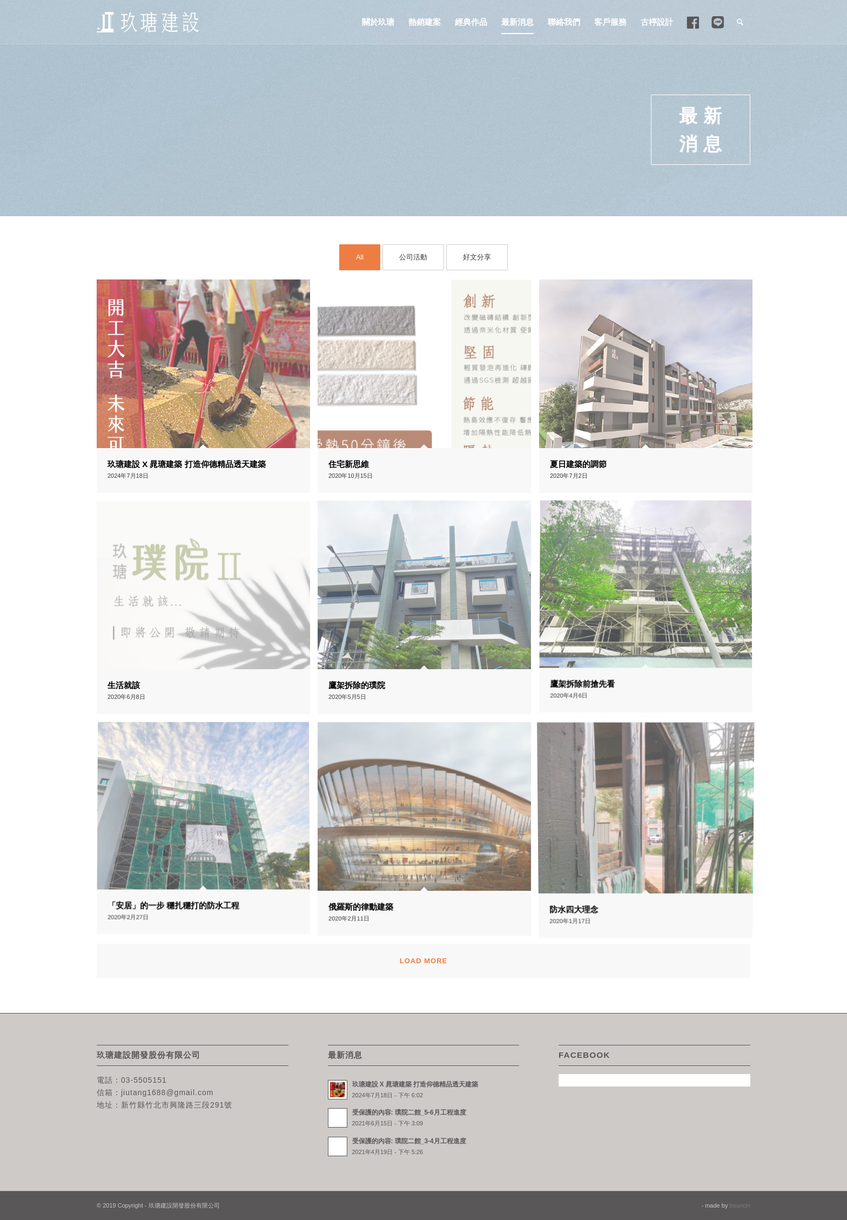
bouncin (739, 1205)
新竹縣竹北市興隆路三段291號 (176, 1105)
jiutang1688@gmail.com (167, 1092)
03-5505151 (144, 1080)
